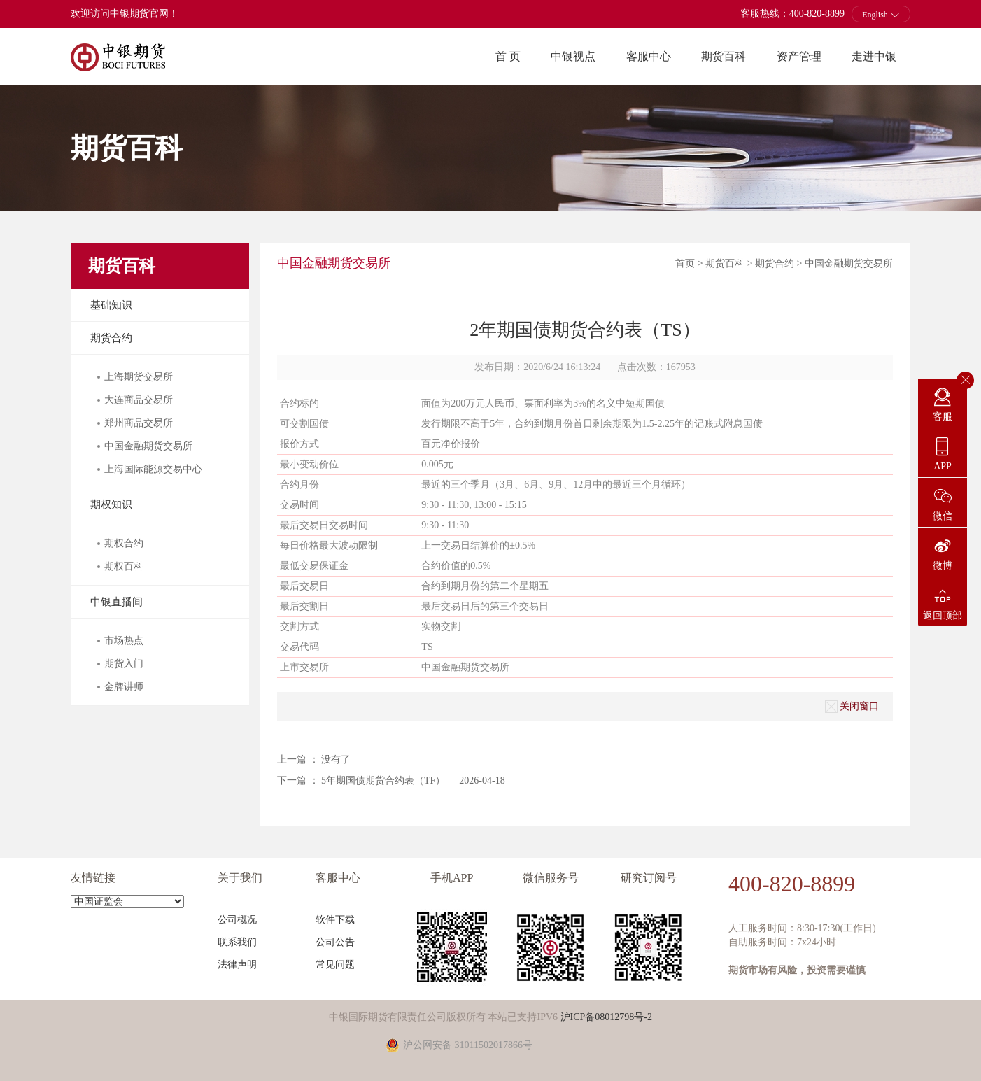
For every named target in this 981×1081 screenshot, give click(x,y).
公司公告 (335, 942)
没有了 (336, 759)
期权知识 (111, 504)
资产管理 (799, 56)
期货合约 (111, 338)
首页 (685, 263)
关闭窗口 (852, 706)
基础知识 (111, 305)
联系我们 (237, 942)
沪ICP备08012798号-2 (606, 1017)
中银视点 (573, 56)
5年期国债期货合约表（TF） (383, 780)
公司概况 (237, 919)
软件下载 (335, 919)
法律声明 (237, 964)
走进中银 (874, 56)
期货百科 (723, 56)
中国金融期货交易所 (849, 263)
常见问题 (335, 964)
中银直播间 (116, 601)
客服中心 (648, 56)
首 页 (508, 56)
